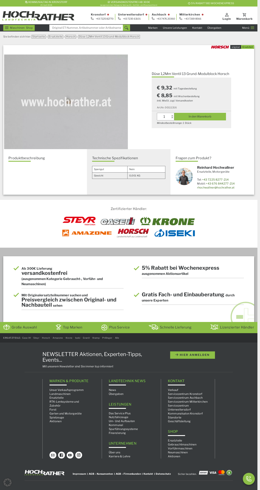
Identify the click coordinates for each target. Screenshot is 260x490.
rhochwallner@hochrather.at (215, 187)
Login (227, 18)
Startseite (38, 36)
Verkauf (173, 390)
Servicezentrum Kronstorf (185, 394)
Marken (153, 27)
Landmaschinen (60, 394)
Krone (69, 337)
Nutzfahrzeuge (118, 417)
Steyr (36, 337)
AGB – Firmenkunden (128, 473)
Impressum (79, 473)
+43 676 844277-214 (220, 183)
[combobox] (89, 28)
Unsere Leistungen (175, 27)
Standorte (174, 417)
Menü (248, 27)
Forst (53, 409)
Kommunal (116, 425)
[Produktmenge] (165, 116)
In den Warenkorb (200, 116)
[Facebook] (61, 455)
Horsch (70, 36)
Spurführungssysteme (123, 429)
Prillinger (107, 337)
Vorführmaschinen (180, 448)
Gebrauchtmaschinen (182, 444)
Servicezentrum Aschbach (185, 398)
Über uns (114, 452)
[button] (7, 482)
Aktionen (55, 421)
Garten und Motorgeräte (65, 413)
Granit (86, 337)
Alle (117, 337)
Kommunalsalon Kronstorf (185, 413)
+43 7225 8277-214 (215, 179)
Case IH (26, 337)
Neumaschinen (178, 452)
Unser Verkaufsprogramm (66, 390)
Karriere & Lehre (119, 456)
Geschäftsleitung (179, 421)
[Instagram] (78, 455)
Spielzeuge (56, 417)
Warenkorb (244, 18)
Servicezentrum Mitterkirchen (187, 401)
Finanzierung (117, 433)
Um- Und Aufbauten (122, 421)
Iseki (77, 337)
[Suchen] (126, 28)
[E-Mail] (52, 455)
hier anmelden (192, 355)
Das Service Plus (120, 413)
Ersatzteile (55, 36)
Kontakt (197, 27)
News (112, 390)
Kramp (96, 337)
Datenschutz (163, 473)
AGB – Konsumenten (101, 473)
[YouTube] (70, 455)
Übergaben (214, 27)
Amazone (58, 337)
